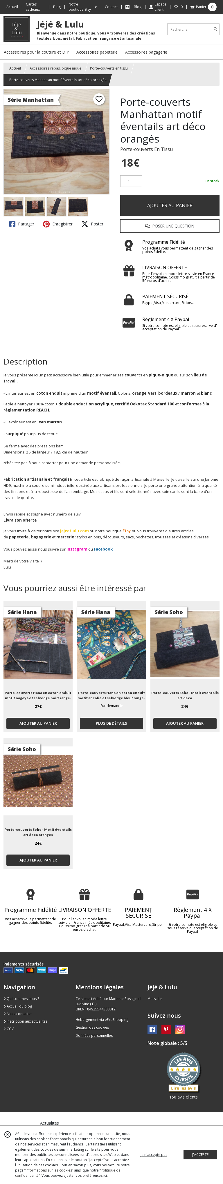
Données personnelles (94, 1035)
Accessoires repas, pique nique (55, 68)
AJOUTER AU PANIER (170, 205)
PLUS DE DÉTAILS (111, 723)
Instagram (76, 549)
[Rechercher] (215, 29)
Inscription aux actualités (25, 1021)
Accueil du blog (17, 1006)
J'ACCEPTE (200, 1154)
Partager (21, 224)
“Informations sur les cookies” (48, 1170)
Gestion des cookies (92, 1027)
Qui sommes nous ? (21, 998)
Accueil (15, 68)
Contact (111, 6)
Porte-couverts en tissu (109, 68)
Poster (92, 224)
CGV (8, 1028)
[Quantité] (131, 181)
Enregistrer (58, 224)
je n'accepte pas (154, 1154)
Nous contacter (17, 1013)
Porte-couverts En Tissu (146, 149)
